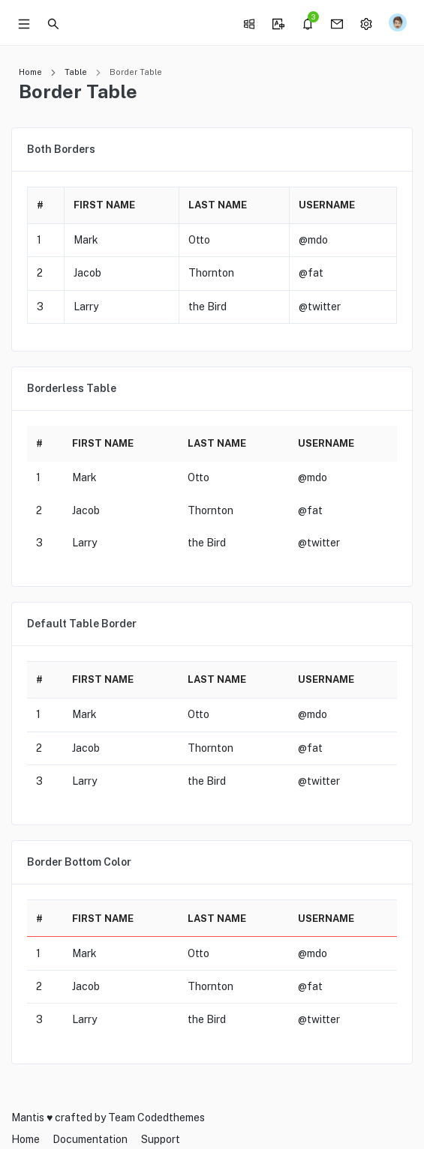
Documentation (90, 1139)
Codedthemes (171, 1118)
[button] (53, 22)
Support (160, 1139)
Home (30, 71)
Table (76, 71)
